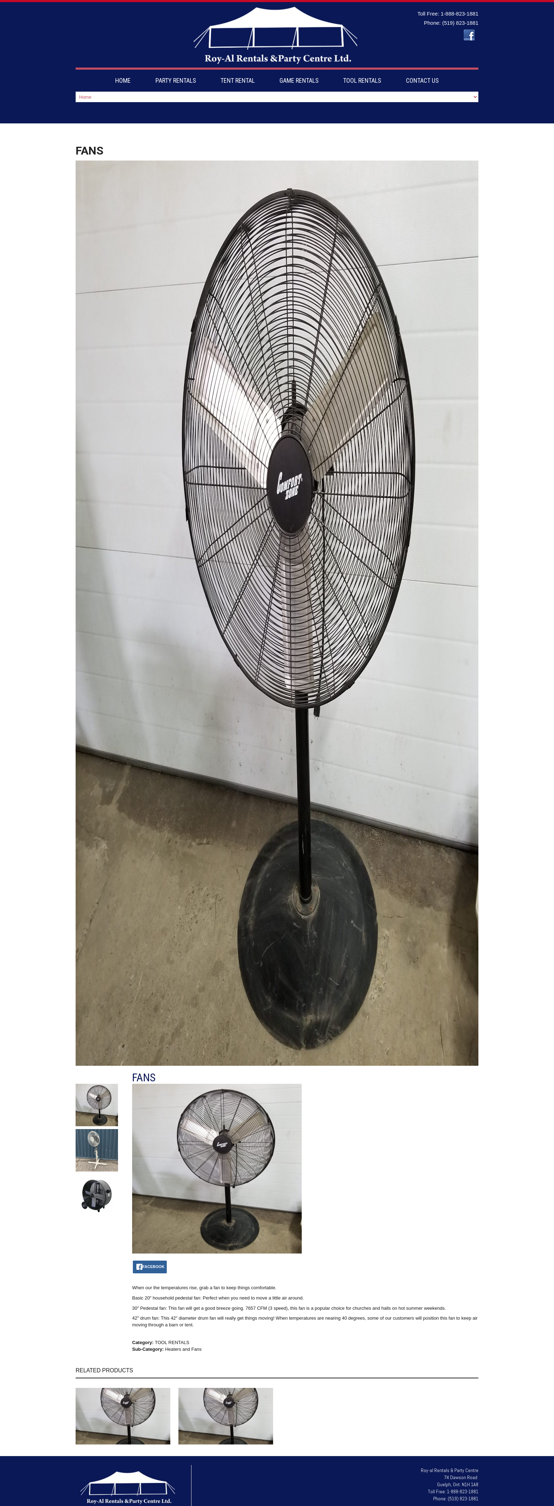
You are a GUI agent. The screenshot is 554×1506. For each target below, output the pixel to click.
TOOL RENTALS (362, 80)
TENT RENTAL (237, 80)
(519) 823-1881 (460, 23)
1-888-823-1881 (459, 14)
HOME (123, 80)
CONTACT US (422, 80)
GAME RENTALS (299, 80)
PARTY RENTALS (175, 80)
